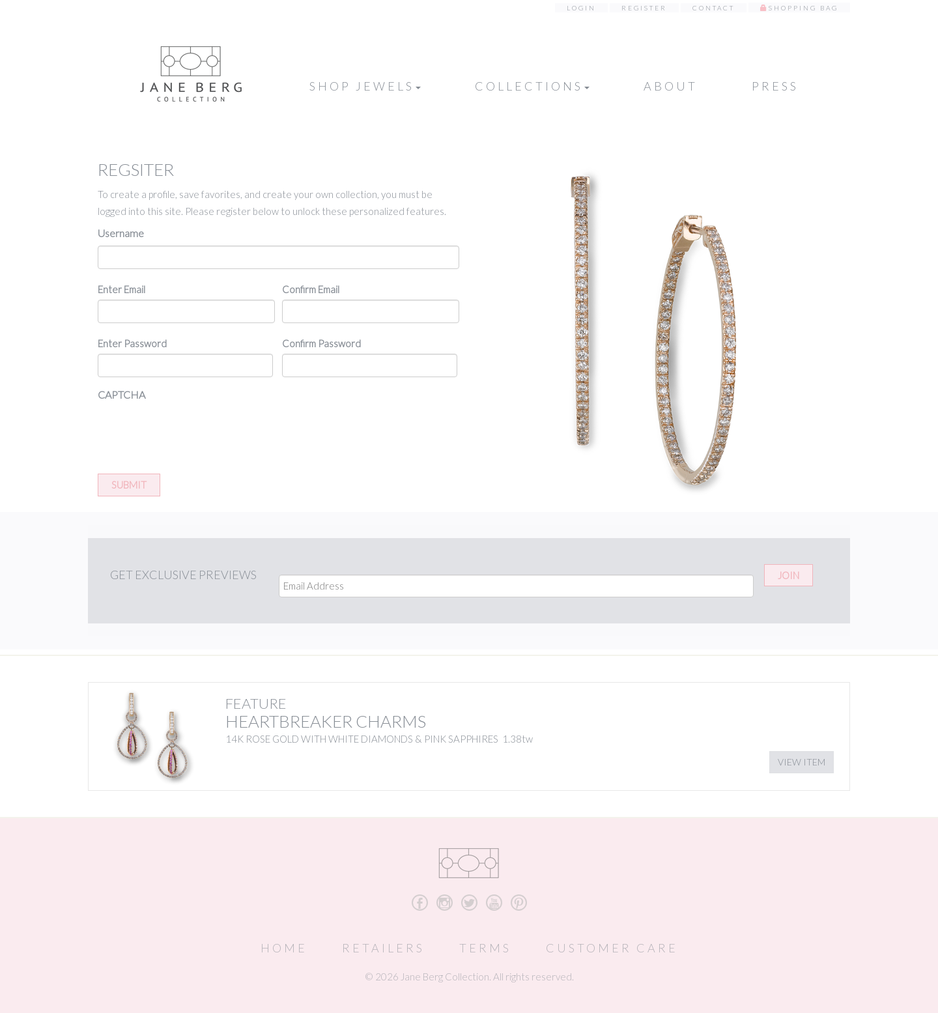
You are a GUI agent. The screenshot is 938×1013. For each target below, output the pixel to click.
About (671, 86)
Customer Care (612, 948)
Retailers (383, 948)
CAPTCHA (121, 394)
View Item (801, 761)
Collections (532, 86)
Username (121, 233)
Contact (713, 8)
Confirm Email (310, 289)
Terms (485, 948)
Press (775, 86)
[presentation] (197, 432)
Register (644, 8)
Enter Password (132, 343)
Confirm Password (321, 343)
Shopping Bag (803, 8)
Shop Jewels (365, 86)
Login (581, 8)
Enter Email (121, 289)
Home (284, 948)
